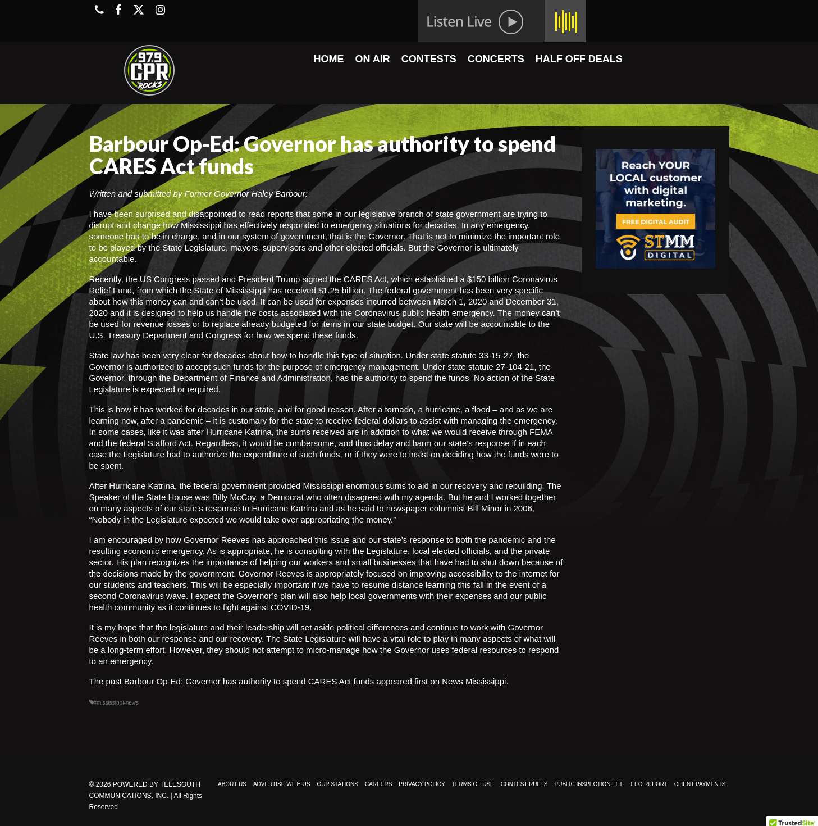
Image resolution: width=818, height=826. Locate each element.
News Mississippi (474, 681)
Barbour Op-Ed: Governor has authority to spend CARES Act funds (249, 681)
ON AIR (372, 59)
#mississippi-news (116, 703)
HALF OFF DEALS (579, 59)
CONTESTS (428, 59)
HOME (328, 59)
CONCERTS (496, 59)
